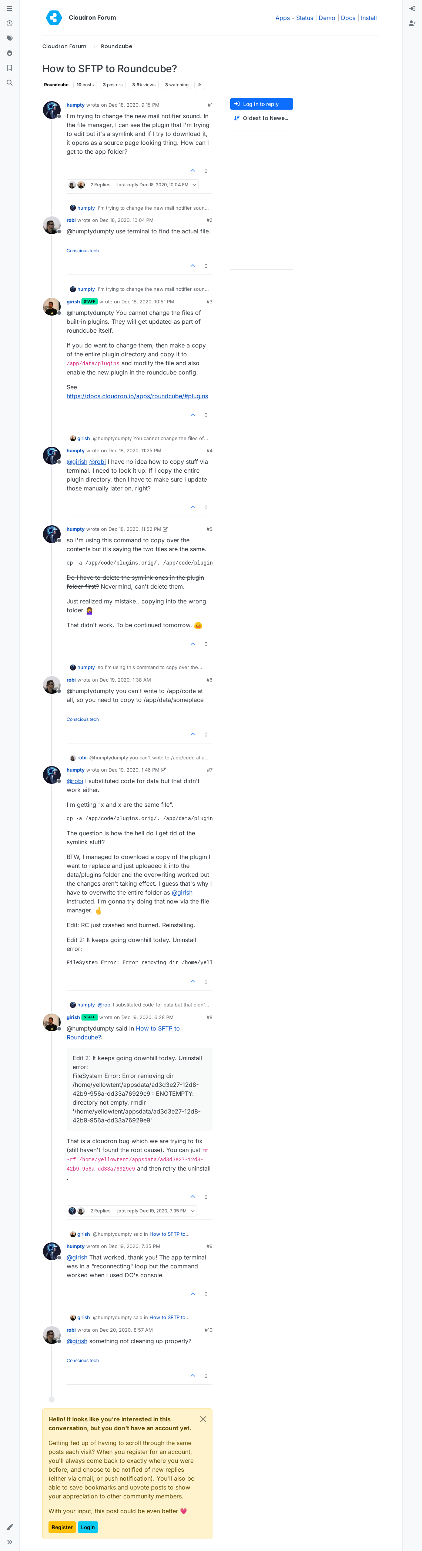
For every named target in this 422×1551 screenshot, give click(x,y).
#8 (209, 1017)
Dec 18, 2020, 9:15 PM (134, 105)
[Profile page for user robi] (52, 225)
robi (71, 220)
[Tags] (9, 38)
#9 (209, 1246)
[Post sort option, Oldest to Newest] (261, 118)
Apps (282, 17)
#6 (209, 680)
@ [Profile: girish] (77, 461)
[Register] (412, 24)
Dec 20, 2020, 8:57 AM (126, 1330)
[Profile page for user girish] (52, 307)
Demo (327, 17)
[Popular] (9, 53)
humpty (76, 105)
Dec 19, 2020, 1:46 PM (134, 770)
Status (304, 17)
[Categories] (9, 9)
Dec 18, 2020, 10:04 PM (127, 220)
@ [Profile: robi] (97, 461)
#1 (210, 105)
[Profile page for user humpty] (52, 110)
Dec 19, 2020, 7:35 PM (134, 1246)
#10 (208, 1330)
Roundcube (56, 84)
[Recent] (9, 24)
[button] (9, 1527)
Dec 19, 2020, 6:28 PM (147, 1017)
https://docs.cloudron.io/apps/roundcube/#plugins (137, 396)
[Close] (203, 1419)
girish (73, 301)
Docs (348, 17)
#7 (209, 770)
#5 (209, 529)
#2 (209, 220)
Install (369, 17)
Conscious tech (83, 250)
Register (62, 1527)
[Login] (412, 9)
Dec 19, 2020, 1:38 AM (125, 680)
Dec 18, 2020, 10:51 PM (147, 301)
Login (88, 1527)
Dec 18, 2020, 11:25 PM (134, 450)
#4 (209, 450)
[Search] (9, 83)
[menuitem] (412, 9)
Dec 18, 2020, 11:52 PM (134, 529)
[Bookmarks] (9, 68)
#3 (209, 301)
